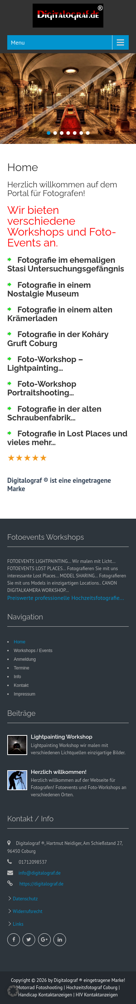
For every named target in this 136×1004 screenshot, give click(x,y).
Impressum (24, 694)
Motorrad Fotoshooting (39, 987)
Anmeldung (25, 659)
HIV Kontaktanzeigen (97, 995)
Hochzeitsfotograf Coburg (91, 987)
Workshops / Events (33, 650)
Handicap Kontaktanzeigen (45, 995)
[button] (13, 991)
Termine (21, 668)
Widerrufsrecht (27, 911)
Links (18, 924)
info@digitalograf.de (39, 873)
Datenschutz (25, 899)
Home (19, 641)
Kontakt (21, 685)
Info (17, 676)
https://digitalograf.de (40, 884)
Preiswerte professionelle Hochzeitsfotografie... (65, 597)
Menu (18, 42)
